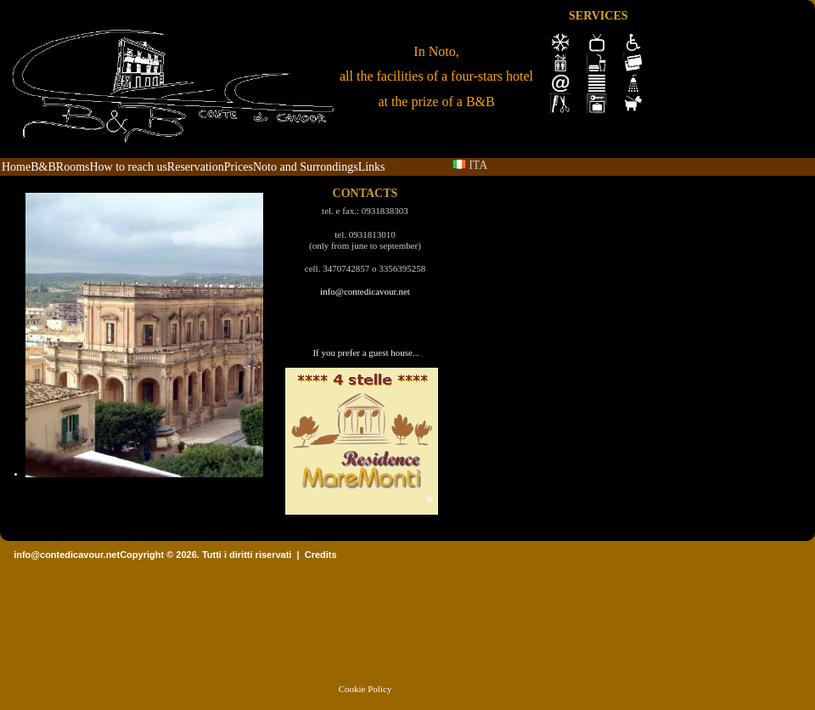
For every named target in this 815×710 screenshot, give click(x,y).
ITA (470, 165)
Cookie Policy (365, 689)
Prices (238, 167)
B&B (43, 167)
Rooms (73, 167)
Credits (321, 554)
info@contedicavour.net (365, 291)
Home (16, 167)
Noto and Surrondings (305, 167)
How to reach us (127, 167)
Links (371, 167)
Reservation (195, 167)
